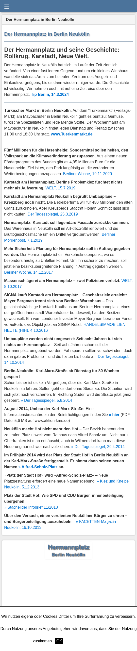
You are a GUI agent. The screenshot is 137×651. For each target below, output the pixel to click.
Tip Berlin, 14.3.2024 (50, 94)
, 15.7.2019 (60, 188)
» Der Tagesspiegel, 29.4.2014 (98, 447)
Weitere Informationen (85, 641)
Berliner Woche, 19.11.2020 (87, 174)
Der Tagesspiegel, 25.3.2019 (53, 214)
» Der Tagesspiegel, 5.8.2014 (46, 400)
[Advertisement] (68, 595)
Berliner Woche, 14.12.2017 (28, 272)
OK (59, 641)
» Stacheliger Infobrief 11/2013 (31, 507)
